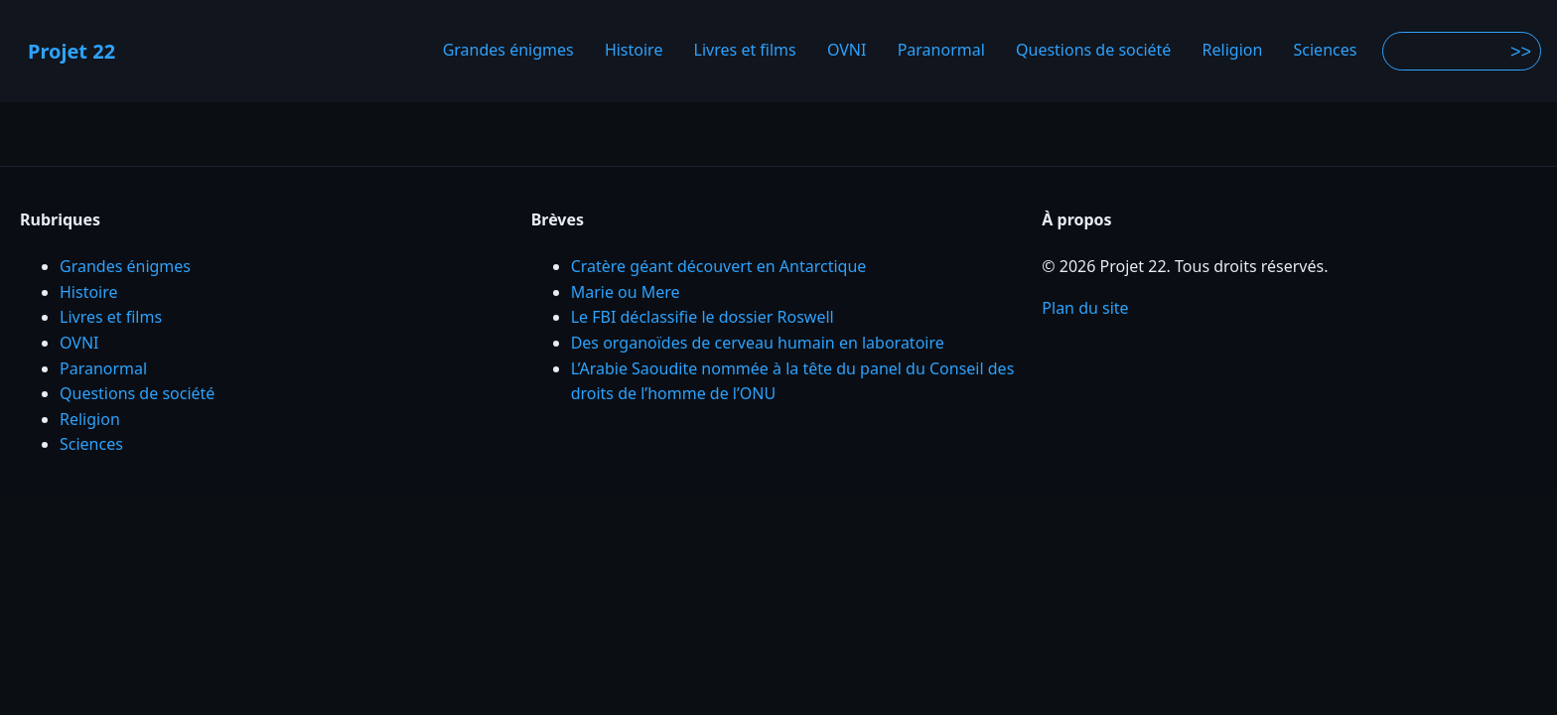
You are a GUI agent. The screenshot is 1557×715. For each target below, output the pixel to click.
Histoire (634, 51)
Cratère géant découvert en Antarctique (719, 266)
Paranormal (941, 51)
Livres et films (745, 51)
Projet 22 (71, 51)
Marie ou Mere (625, 292)
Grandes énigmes (508, 51)
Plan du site (1085, 308)
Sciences (1325, 51)
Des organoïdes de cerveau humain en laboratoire (757, 343)
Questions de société (1093, 51)
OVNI (847, 51)
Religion (1233, 51)
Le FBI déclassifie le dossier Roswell (702, 317)
